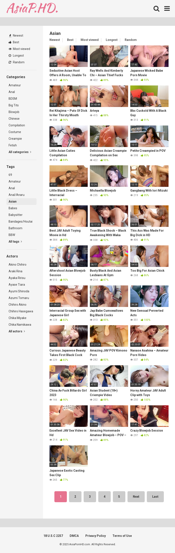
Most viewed (19, 49)
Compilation (17, 125)
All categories (20, 152)
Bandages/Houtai (20, 221)
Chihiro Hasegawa (21, 311)
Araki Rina (15, 271)
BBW (12, 235)
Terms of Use (122, 536)
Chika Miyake (17, 318)
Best (14, 42)
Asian (13, 201)
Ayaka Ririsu (17, 278)
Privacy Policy (95, 536)
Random (17, 62)
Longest (16, 55)
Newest (16, 35)
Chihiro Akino (17, 304)
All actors (17, 331)
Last (155, 496)
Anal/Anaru (17, 195)
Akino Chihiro (17, 264)
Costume (15, 132)
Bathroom (15, 228)
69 (10, 175)
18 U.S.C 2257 (53, 536)
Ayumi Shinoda (19, 291)
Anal (12, 92)
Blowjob (14, 112)
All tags (15, 241)
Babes (13, 208)
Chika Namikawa (20, 324)
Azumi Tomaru (19, 298)
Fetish (13, 145)
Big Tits (14, 105)
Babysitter (16, 215)
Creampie (15, 138)
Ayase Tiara (17, 284)
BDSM (13, 98)
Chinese (14, 118)
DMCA (74, 536)
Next (136, 496)
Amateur (15, 85)
